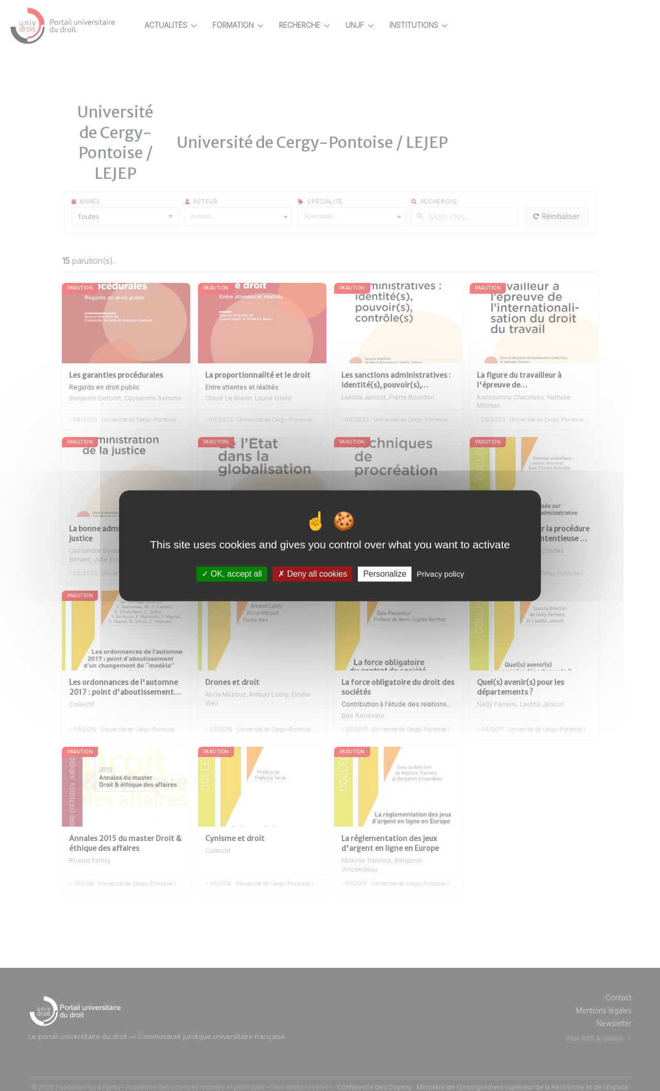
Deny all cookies (312, 573)
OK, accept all (232, 573)
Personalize (384, 573)
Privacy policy (440, 573)
